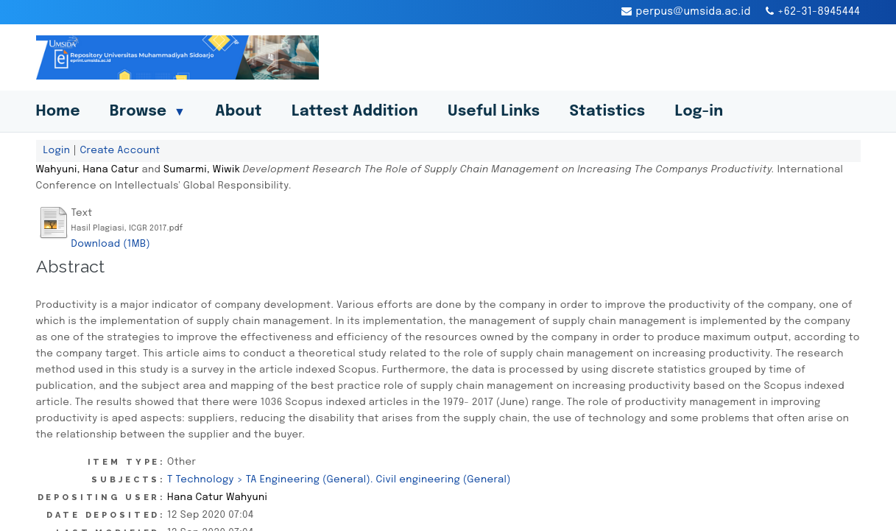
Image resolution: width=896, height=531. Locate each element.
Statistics (607, 111)
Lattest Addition (355, 111)
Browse (148, 111)
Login (57, 150)
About (238, 111)
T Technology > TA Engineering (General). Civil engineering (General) (339, 479)
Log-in (698, 111)
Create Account (120, 150)
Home (58, 111)
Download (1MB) (111, 244)
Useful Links (494, 111)
